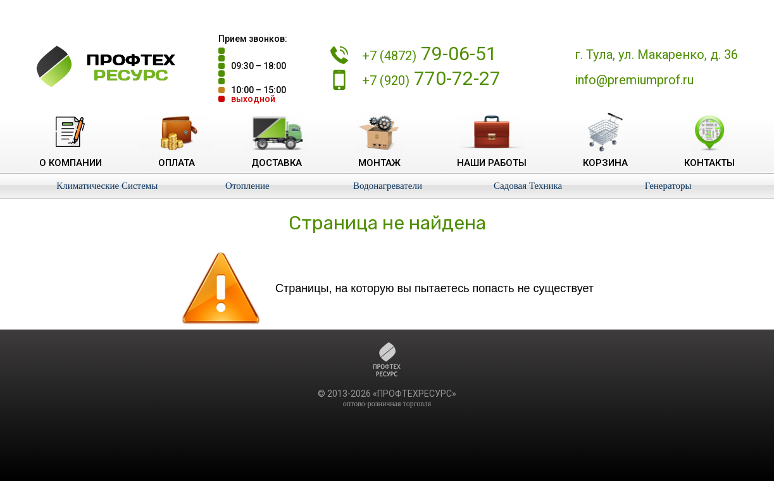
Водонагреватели (387, 186)
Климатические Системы (107, 186)
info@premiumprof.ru (634, 79)
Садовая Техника (528, 186)
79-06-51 (429, 53)
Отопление (247, 186)
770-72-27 (431, 78)
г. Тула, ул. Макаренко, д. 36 (656, 54)
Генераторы (668, 186)
